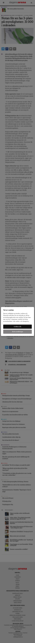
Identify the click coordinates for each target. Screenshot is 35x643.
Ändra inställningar (17, 331)
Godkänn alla (17, 326)
